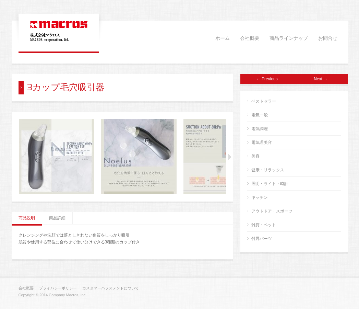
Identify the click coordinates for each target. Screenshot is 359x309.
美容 (255, 156)
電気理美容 (261, 142)
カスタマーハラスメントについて (110, 288)
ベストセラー (263, 101)
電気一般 (259, 115)
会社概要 (249, 38)
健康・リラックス (267, 170)
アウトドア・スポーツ (271, 211)
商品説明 (27, 218)
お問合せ (327, 38)
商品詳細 (57, 218)
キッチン (259, 197)
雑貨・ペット (263, 224)
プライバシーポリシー (58, 288)
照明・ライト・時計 (269, 183)
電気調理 (259, 128)
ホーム (222, 38)
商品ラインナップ (289, 38)
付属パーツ (261, 238)
